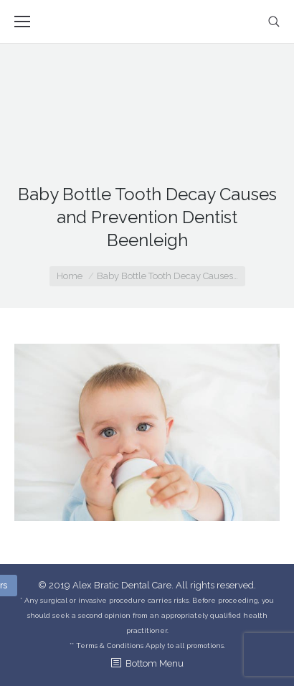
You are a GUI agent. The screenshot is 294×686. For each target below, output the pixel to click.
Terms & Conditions (109, 645)
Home (69, 276)
